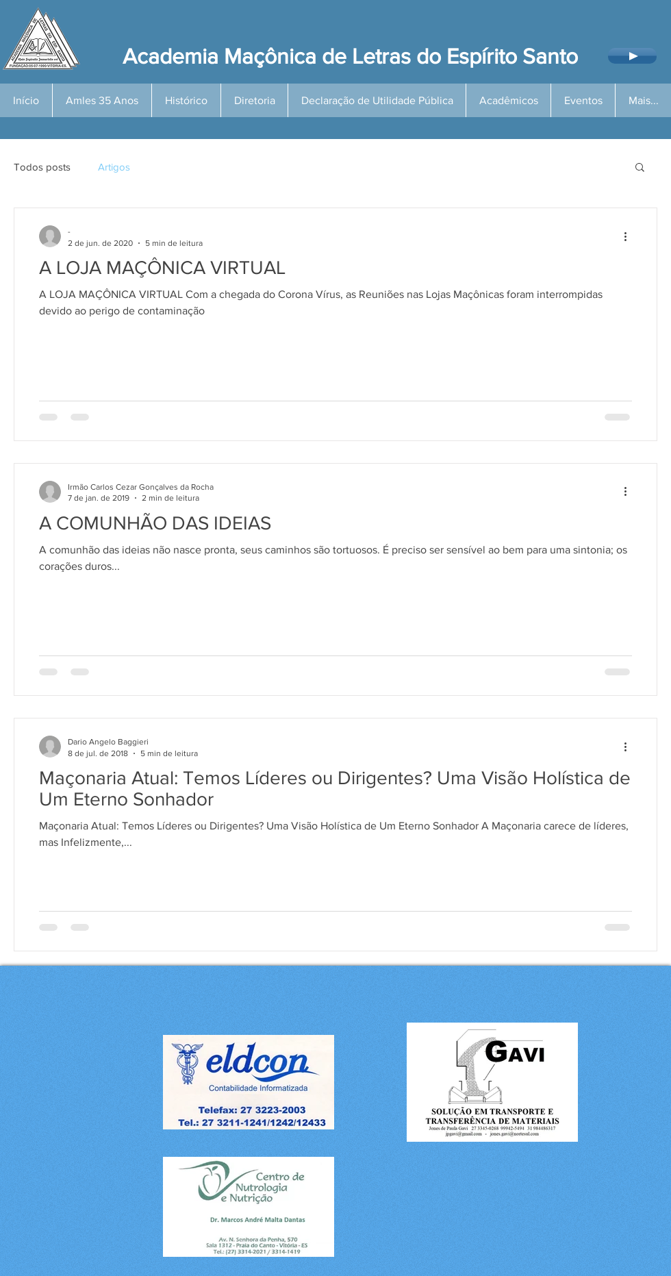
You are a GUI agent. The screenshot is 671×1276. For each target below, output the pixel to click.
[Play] (632, 56)
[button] (639, 168)
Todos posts (42, 167)
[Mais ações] (630, 236)
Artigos (114, 167)
